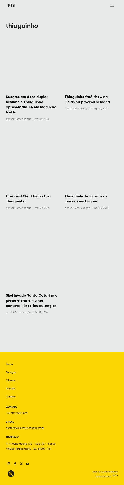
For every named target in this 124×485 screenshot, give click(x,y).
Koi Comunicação (20, 119)
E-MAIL (10, 422)
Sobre (9, 364)
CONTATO (11, 407)
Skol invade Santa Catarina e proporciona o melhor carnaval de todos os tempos (31, 301)
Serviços (11, 372)
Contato (11, 396)
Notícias (10, 388)
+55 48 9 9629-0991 (16, 413)
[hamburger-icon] (112, 6)
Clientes (10, 380)
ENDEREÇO (12, 437)
